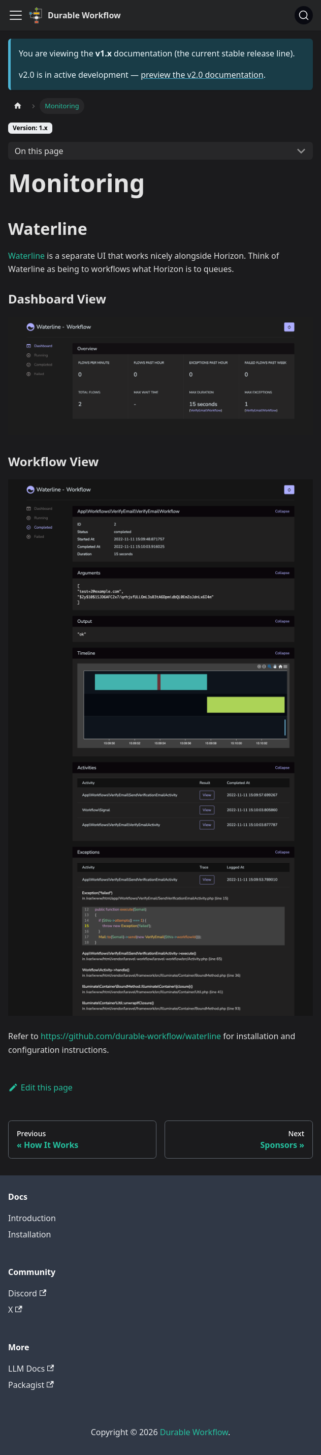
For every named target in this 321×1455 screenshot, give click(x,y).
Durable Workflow (194, 1432)
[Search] (304, 15)
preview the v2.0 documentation (202, 74)
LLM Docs (31, 1368)
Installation (29, 1234)
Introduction (32, 1218)
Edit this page (40, 1087)
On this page (39, 151)
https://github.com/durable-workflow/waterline (131, 1036)
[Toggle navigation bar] (15, 15)
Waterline (26, 255)
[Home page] (17, 106)
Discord (27, 1293)
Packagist (31, 1384)
